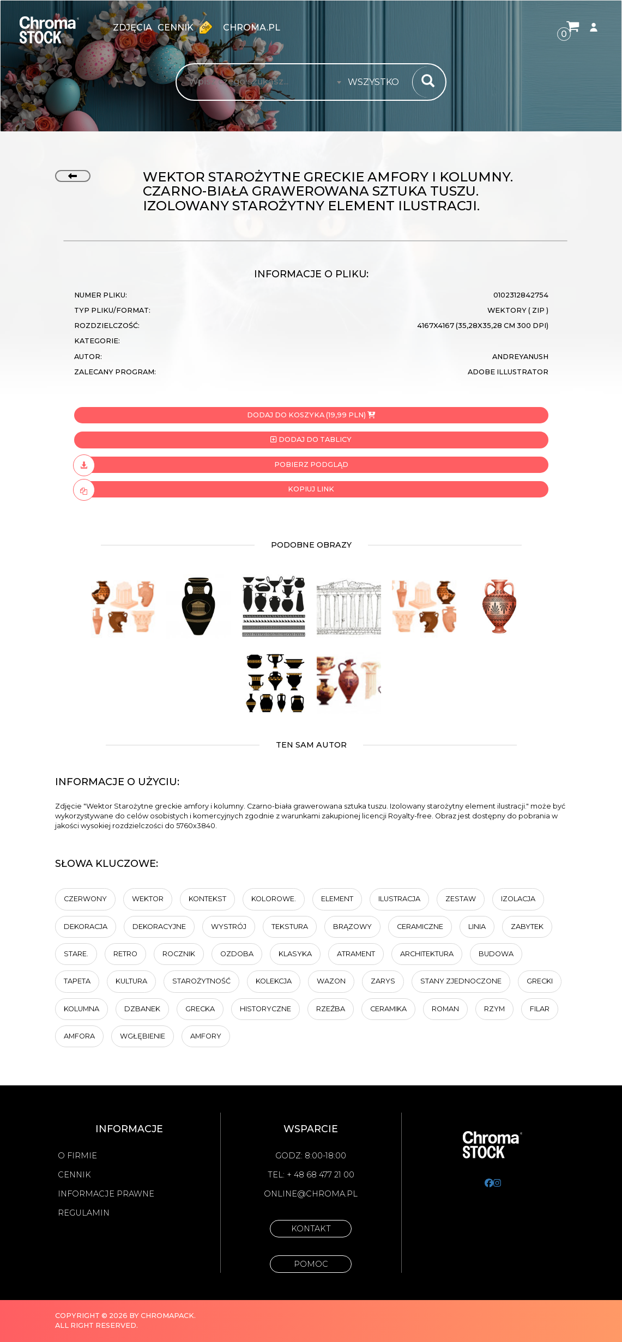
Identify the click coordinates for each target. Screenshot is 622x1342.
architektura (427, 954)
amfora (79, 1036)
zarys (383, 981)
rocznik (178, 954)
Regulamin (84, 1213)
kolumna (81, 1009)
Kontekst (207, 899)
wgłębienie (142, 1036)
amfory (205, 1036)
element (337, 899)
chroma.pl (251, 27)
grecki (540, 981)
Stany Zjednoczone (461, 981)
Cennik (188, 27)
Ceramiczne (420, 926)
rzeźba (330, 1009)
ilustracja (399, 899)
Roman (445, 1009)
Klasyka (295, 954)
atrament (356, 954)
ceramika (388, 1009)
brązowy (352, 926)
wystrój (228, 926)
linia (477, 926)
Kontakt (311, 1229)
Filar (539, 1009)
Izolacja (518, 899)
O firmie (77, 1156)
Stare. (76, 954)
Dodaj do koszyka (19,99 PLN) (311, 415)
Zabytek (527, 926)
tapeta (77, 981)
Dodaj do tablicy (310, 439)
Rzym (494, 1009)
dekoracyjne (159, 926)
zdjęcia (132, 27)
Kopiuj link (204, 489)
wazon (331, 981)
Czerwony (85, 899)
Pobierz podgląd (211, 465)
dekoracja (85, 926)
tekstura (289, 926)
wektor (148, 899)
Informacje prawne (106, 1194)
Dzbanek (142, 1009)
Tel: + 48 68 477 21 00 (311, 1175)
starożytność (201, 981)
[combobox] (376, 82)
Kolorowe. (273, 899)
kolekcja (274, 981)
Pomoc (311, 1264)
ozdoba (236, 954)
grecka (200, 1009)
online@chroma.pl (311, 1194)
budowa (496, 954)
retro (125, 954)
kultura (131, 981)
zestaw (460, 899)
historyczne (265, 1009)
